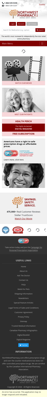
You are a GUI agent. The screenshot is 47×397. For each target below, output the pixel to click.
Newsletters (23, 298)
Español (42, 4)
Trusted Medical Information (23, 326)
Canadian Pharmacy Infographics (23, 330)
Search (40, 30)
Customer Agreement (24, 312)
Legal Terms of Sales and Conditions (23, 308)
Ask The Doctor (23, 275)
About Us (23, 271)
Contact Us (23, 280)
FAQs (23, 284)
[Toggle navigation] (42, 43)
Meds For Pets (23, 289)
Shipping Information (24, 293)
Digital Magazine (23, 339)
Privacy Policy (23, 317)
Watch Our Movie (23, 218)
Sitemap (23, 321)
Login (13, 24)
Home (23, 266)
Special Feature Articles (23, 302)
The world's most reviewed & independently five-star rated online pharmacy (23, 37)
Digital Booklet (23, 335)
